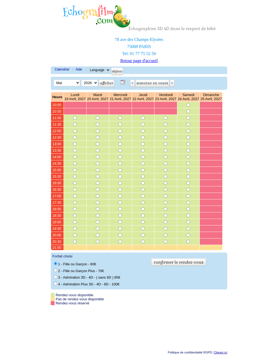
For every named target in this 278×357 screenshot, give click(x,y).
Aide (78, 69)
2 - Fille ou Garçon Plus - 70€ (79, 271)
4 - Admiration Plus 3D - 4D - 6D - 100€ (86, 284)
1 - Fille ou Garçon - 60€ (75, 264)
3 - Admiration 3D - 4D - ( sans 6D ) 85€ (87, 277)
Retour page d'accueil (139, 60)
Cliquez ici (220, 352)
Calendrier (62, 69)
